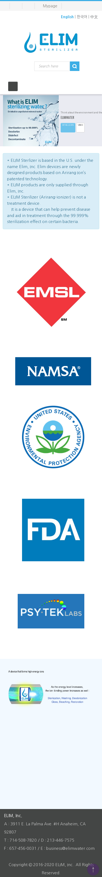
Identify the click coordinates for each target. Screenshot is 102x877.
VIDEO (80, 125)
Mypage (50, 6)
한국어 (82, 17)
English (67, 17)
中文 (94, 17)
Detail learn (68, 125)
